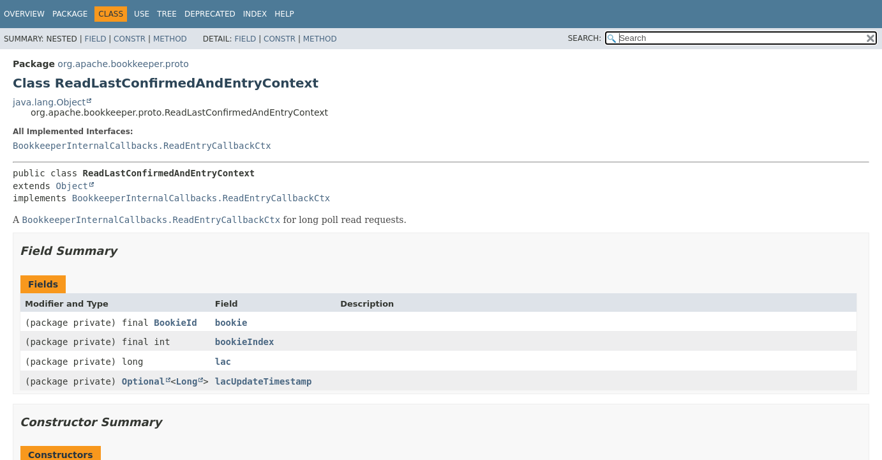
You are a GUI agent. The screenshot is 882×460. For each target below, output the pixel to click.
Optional (143, 381)
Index (255, 14)
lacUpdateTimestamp (263, 381)
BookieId (175, 323)
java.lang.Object (49, 102)
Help (284, 14)
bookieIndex (244, 342)
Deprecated (209, 14)
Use (141, 14)
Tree (167, 14)
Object (72, 186)
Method (170, 38)
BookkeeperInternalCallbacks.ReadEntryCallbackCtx (142, 146)
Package (69, 14)
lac (223, 361)
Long (187, 381)
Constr (130, 38)
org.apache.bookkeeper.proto (122, 64)
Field (95, 38)
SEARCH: (585, 38)
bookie (231, 323)
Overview (24, 14)
